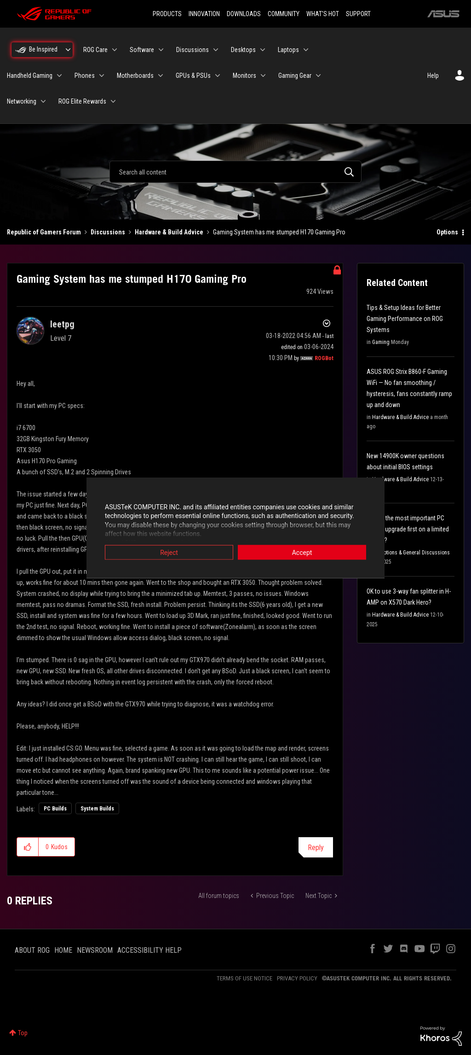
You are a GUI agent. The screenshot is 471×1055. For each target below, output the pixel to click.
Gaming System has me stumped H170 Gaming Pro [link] (279, 232)
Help (433, 75)
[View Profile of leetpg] (62, 324)
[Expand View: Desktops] (262, 49)
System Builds (97, 808)
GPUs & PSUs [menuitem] (193, 75)
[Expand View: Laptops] (305, 49)
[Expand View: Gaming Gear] (318, 75)
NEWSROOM (95, 950)
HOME (63, 950)
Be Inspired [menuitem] (43, 49)
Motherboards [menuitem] (135, 75)
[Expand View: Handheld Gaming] (59, 75)
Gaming (381, 342)
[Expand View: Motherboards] (160, 75)
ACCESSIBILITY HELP (149, 950)
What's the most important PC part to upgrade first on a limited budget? (408, 529)
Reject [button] (169, 552)
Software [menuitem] (142, 49)
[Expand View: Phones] (101, 75)
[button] (28, 847)
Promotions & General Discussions (411, 552)
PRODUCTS (167, 13)
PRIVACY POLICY (297, 978)
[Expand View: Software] (161, 49)
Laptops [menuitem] (288, 49)
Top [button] (23, 1033)
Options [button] (447, 232)
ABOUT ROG (32, 950)
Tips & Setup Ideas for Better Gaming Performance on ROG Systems (405, 318)
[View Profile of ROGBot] (324, 358)
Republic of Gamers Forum (44, 232)
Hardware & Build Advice (169, 232)
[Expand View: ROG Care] (114, 49)
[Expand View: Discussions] (215, 49)
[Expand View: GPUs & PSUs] (217, 75)
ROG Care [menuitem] (95, 49)
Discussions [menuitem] (192, 49)
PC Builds (55, 808)
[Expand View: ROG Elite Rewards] (113, 101)
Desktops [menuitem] (243, 49)
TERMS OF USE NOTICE (244, 978)
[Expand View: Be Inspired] (68, 49)
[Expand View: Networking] (43, 101)
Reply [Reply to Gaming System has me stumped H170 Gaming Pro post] (316, 847)
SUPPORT (358, 13)
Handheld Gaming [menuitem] (29, 75)
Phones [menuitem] (85, 75)
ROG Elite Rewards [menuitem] (82, 101)
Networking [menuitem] (21, 101)
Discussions (108, 232)
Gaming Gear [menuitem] (294, 75)
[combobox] (235, 172)
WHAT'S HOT (322, 13)
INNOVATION (204, 13)
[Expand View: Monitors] (263, 75)
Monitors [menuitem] (244, 75)
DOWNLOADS (244, 13)
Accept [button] (302, 552)
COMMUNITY (283, 13)
